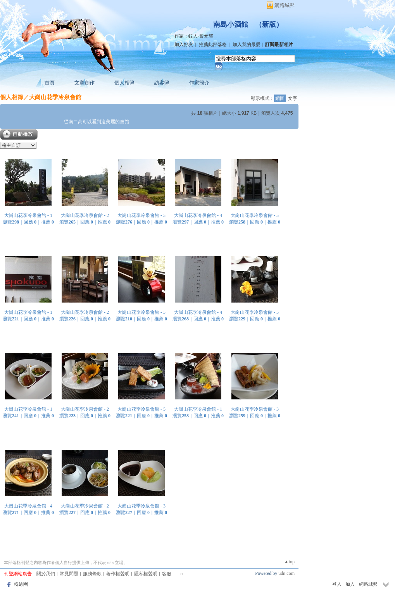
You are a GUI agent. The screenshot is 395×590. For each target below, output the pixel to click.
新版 (269, 24)
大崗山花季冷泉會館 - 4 (198, 215)
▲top (289, 561)
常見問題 (69, 573)
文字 (292, 98)
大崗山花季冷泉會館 (55, 97)
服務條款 (92, 573)
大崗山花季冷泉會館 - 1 (28, 215)
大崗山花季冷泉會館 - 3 (141, 215)
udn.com (286, 573)
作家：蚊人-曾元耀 (193, 36)
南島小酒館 (230, 24)
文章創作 (84, 83)
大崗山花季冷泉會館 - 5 (255, 215)
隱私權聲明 (145, 573)
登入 (337, 584)
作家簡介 (199, 83)
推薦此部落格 (213, 44)
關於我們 (45, 573)
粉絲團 (21, 584)
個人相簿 (124, 83)
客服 (166, 573)
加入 (350, 584)
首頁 (50, 83)
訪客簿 (161, 83)
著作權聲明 (117, 573)
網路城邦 (284, 5)
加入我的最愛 (246, 44)
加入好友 (183, 44)
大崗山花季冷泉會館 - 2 (85, 215)
